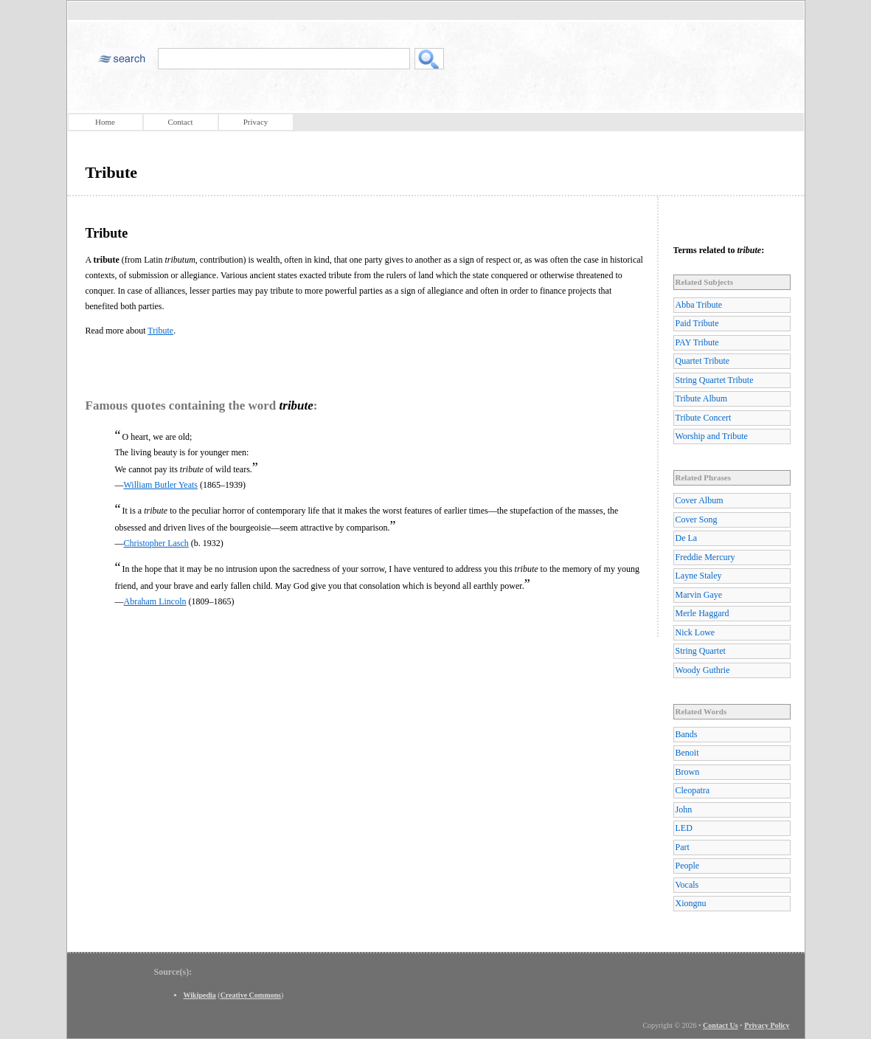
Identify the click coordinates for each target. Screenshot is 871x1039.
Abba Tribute (699, 305)
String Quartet (701, 651)
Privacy (255, 121)
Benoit (687, 753)
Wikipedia (200, 995)
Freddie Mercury (705, 557)
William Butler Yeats (161, 485)
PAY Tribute (697, 342)
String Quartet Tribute (715, 380)
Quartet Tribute (703, 361)
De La (687, 538)
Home (105, 121)
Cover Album (699, 500)
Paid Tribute (697, 323)
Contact (179, 121)
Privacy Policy (766, 1025)
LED (684, 828)
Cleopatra (693, 790)
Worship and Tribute (712, 436)
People (688, 865)
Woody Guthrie (703, 670)
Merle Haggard (702, 613)
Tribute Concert (704, 418)
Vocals (687, 885)
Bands (687, 734)
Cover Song (697, 519)
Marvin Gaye (699, 595)
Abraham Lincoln (155, 601)
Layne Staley (699, 575)
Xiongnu (691, 903)
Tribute (160, 330)
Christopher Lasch (156, 543)
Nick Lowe (695, 632)
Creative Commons (251, 995)
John (684, 809)
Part (683, 847)
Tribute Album (702, 398)
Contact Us (720, 1025)
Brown (688, 772)
